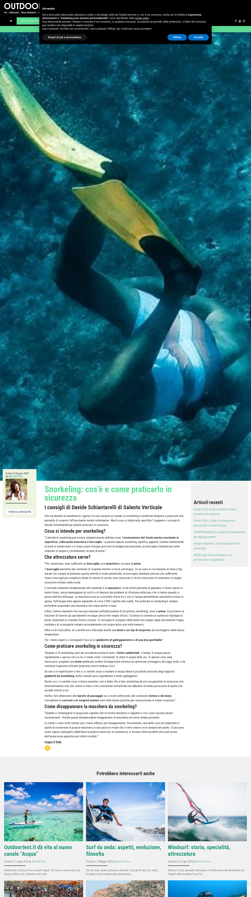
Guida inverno (30, 21)
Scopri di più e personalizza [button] (64, 37)
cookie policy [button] (142, 18)
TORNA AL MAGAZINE (19, 511)
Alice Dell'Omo (16, 476)
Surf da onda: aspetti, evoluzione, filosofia (123, 850)
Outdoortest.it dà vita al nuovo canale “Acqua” (38, 850)
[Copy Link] (47, 748)
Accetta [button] (198, 37)
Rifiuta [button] (177, 37)
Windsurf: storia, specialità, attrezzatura (199, 850)
